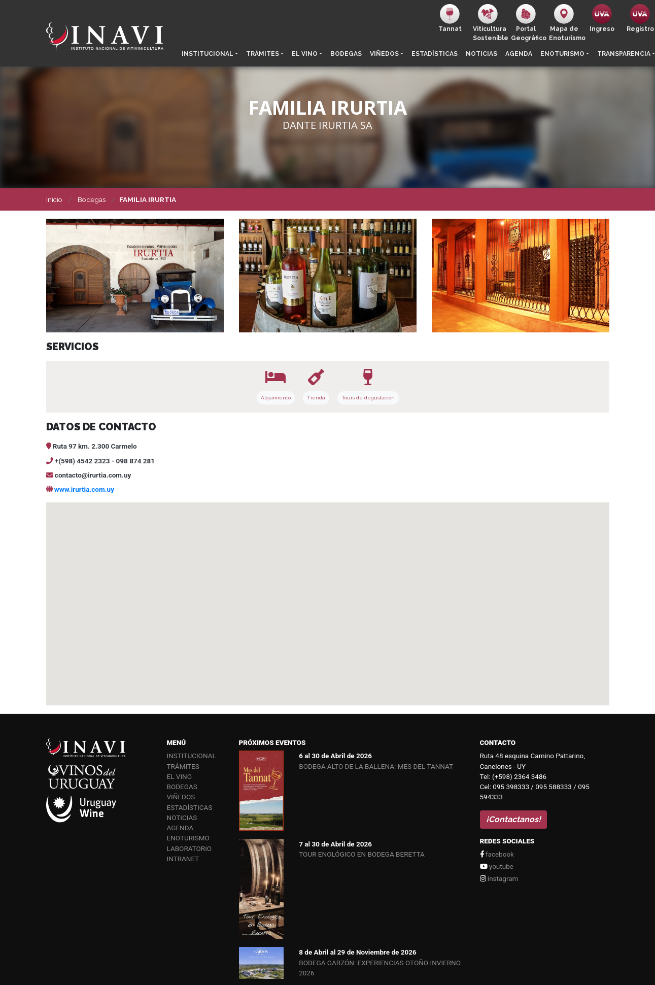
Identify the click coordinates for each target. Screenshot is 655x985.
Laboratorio (189, 848)
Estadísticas (434, 53)
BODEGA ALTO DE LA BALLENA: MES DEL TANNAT (376, 766)
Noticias (481, 53)
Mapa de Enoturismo (566, 23)
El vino (305, 53)
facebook (497, 854)
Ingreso (602, 18)
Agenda (518, 53)
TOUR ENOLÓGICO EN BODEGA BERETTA (362, 854)
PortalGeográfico (528, 23)
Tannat (450, 18)
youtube (496, 866)
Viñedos (384, 53)
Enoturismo (562, 53)
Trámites (262, 53)
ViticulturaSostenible (490, 23)
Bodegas (346, 53)
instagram (499, 878)
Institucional (207, 53)
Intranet (183, 859)
